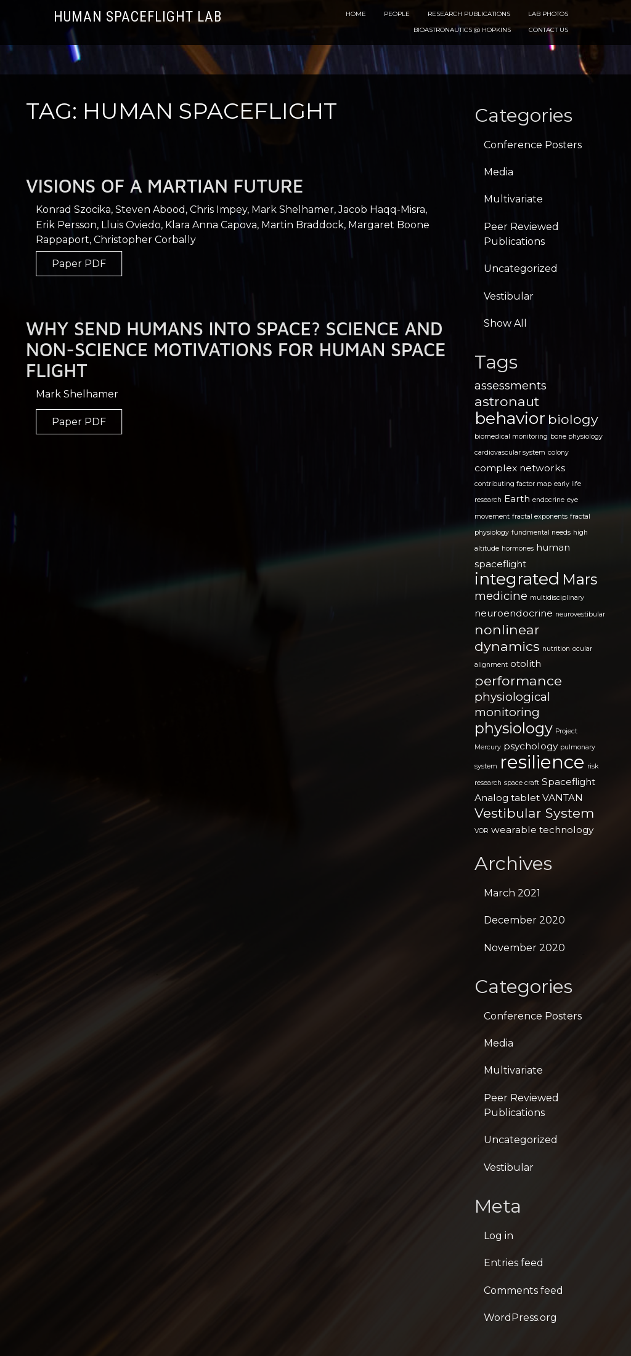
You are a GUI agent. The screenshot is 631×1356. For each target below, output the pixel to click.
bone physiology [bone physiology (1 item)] (576, 437)
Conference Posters (533, 145)
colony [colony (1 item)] (558, 453)
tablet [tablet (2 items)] (525, 798)
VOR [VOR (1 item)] (481, 831)
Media (498, 172)
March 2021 (512, 893)
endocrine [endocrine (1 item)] (548, 500)
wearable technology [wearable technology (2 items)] (542, 830)
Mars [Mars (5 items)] (579, 579)
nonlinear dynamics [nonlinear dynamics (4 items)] (507, 637)
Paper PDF (94, 263)
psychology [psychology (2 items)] (530, 746)
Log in (498, 1236)
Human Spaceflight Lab (138, 17)
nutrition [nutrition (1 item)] (556, 649)
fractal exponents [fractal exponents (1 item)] (540, 516)
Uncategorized (521, 268)
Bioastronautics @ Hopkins (462, 30)
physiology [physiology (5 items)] (513, 728)
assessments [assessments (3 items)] (510, 385)
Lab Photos (548, 14)
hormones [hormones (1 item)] (518, 548)
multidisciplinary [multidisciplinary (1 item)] (557, 598)
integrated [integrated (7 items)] (517, 578)
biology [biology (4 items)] (573, 419)
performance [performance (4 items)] (518, 680)
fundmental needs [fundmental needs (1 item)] (541, 532)
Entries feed (513, 1263)
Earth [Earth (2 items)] (517, 499)
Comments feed (523, 1290)
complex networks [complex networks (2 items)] (519, 468)
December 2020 (524, 920)
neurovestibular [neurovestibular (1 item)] (580, 614)
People (397, 14)
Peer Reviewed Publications (521, 234)
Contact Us (548, 30)
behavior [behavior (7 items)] (509, 418)
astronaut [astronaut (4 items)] (506, 401)
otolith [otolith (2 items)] (525, 663)
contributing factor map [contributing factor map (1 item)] (513, 484)
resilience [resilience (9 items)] (542, 762)
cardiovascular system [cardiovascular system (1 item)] (509, 453)
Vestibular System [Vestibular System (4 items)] (534, 813)
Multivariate (513, 199)
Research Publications (469, 14)
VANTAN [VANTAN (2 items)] (562, 798)
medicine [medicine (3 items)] (500, 596)
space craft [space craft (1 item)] (521, 783)
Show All (505, 323)
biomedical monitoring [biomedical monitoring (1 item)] (511, 437)
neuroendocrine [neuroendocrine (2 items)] (513, 613)
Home (356, 14)
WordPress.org (520, 1317)
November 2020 (524, 948)
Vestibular (509, 296)
